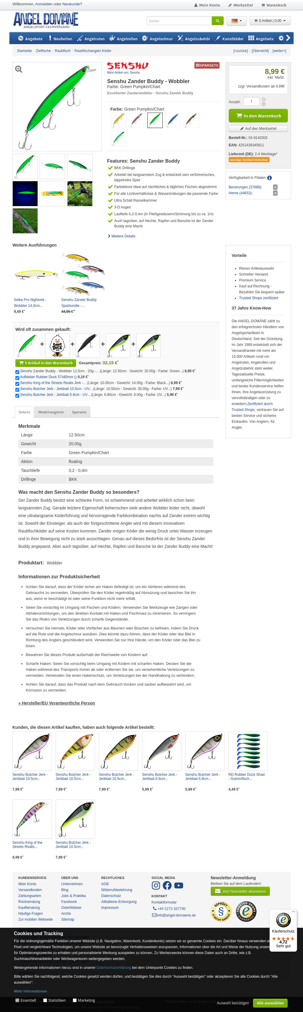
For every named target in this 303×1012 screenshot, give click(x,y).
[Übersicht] (260, 51)
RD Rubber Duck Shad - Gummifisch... (246, 777)
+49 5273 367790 (169, 908)
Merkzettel (240, 5)
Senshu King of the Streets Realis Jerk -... (53, 383)
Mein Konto (207, 5)
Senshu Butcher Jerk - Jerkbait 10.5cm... (30, 777)
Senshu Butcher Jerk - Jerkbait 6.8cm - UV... (55, 395)
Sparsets (79, 412)
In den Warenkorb (258, 115)
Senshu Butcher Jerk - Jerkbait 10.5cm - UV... (56, 389)
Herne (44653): (241, 193)
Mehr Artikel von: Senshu (123, 72)
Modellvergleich (51, 412)
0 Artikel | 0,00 (270, 21)
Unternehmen (72, 884)
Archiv (66, 913)
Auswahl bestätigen (233, 1002)
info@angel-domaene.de (174, 915)
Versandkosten (30, 890)
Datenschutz (111, 896)
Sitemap (67, 919)
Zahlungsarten (29, 896)
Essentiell (28, 1000)
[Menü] (293, 913)
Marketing (86, 1000)
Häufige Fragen (30, 913)
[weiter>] (279, 51)
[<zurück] (240, 51)
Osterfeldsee (71, 908)
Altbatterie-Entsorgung (118, 902)
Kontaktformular (164, 902)
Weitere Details (121, 236)
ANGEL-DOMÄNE (48, 20)
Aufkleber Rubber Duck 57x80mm (46, 377)
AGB (105, 884)
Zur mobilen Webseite (35, 919)
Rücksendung (29, 902)
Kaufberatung (29, 908)
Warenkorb (273, 5)
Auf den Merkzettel (258, 128)
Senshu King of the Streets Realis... (27, 845)
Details (24, 412)
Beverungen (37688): (245, 187)
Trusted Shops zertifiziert (258, 298)
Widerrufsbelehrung (116, 890)
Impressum (110, 908)
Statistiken (57, 1000)
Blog (64, 890)
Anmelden (44, 4)
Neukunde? (72, 4)
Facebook (69, 902)
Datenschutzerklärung (113, 968)
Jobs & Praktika (73, 896)
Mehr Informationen (30, 991)
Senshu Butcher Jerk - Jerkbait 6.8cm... (159, 777)
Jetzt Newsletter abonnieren (240, 891)
